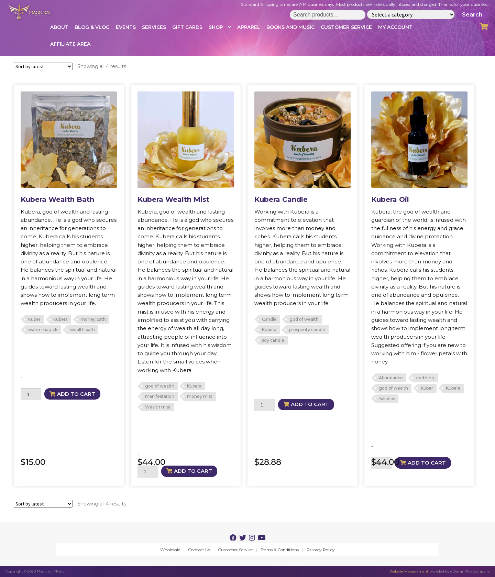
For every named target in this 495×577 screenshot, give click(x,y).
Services (154, 27)
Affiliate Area (70, 44)
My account (395, 27)
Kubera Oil (390, 199)
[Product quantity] (31, 394)
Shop (216, 27)
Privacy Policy (321, 549)
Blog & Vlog (92, 27)
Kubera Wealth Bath (57, 199)
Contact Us (199, 549)
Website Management (408, 571)
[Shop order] (43, 66)
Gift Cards (187, 27)
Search (472, 14)
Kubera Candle (281, 199)
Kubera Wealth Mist (173, 199)
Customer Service (346, 27)
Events (126, 27)
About (59, 27)
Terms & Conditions (280, 549)
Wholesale (170, 549)
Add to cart (76, 394)
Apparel (248, 27)
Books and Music (290, 27)
